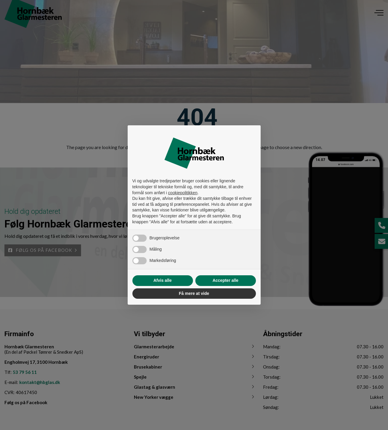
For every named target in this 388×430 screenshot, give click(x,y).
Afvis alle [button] (162, 280)
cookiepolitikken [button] (182, 192)
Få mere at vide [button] (194, 293)
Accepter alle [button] (225, 280)
